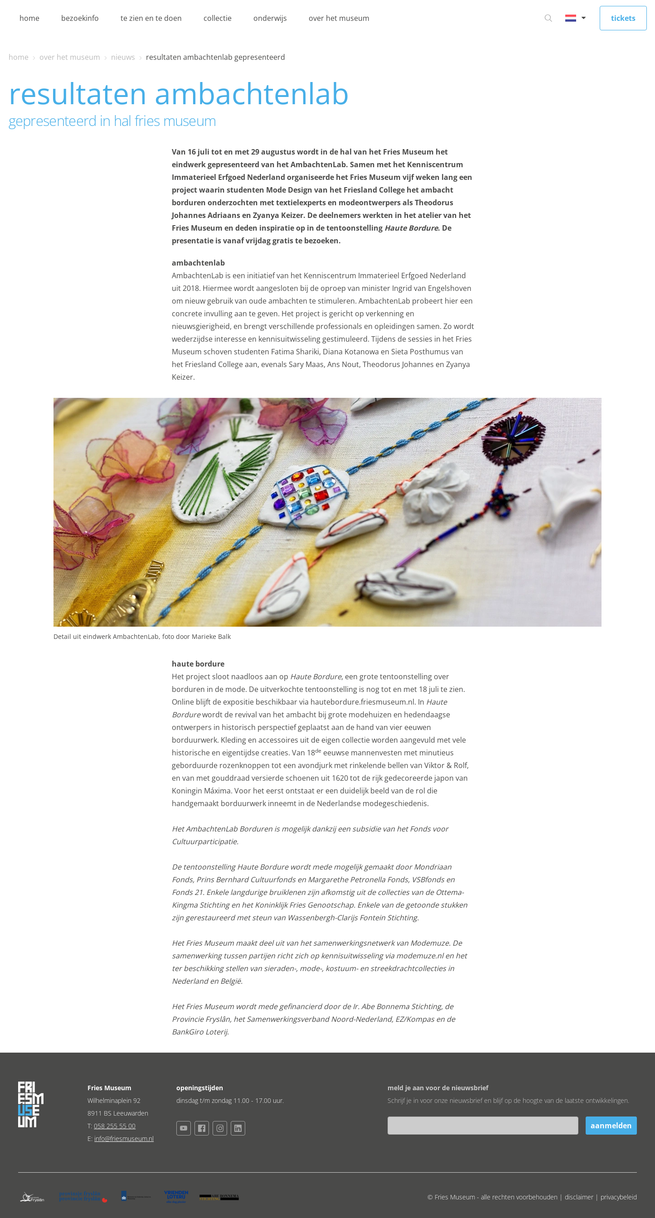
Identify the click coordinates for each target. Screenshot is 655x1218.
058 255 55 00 (115, 1125)
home (29, 18)
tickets (623, 18)
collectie (218, 18)
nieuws (123, 57)
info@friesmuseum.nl (124, 1138)
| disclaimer (577, 1197)
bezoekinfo (80, 18)
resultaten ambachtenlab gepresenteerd (215, 57)
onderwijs (270, 18)
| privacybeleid (616, 1197)
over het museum (339, 18)
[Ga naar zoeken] (548, 18)
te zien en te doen (151, 18)
